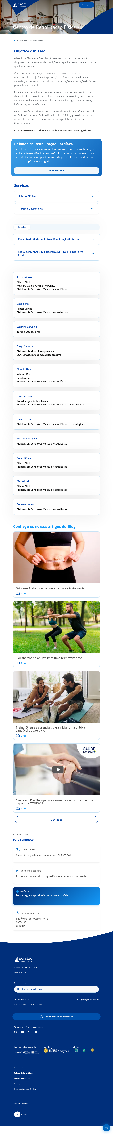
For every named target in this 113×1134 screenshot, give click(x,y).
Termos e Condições (22, 1068)
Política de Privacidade (23, 1073)
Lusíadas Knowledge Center (25, 967)
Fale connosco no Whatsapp (58, 1016)
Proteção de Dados (22, 1084)
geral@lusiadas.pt (90, 999)
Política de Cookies (22, 1078)
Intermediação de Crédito (25, 1089)
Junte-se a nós (20, 972)
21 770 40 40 (24, 999)
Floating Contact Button (107, 1128)
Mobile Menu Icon (98, 5)
